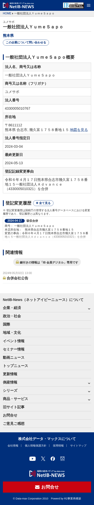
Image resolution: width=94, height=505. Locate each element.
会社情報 (13, 445)
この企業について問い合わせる (26, 42)
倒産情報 (10, 382)
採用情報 (58, 445)
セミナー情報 (13, 349)
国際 (6, 324)
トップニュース (15, 366)
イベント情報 (13, 341)
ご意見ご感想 (13, 423)
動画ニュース (13, 357)
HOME (7, 13)
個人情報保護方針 (35, 445)
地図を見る (79, 130)
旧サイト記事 (13, 407)
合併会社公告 (17, 278)
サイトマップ (78, 445)
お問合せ (10, 415)
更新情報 (10, 374)
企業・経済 (12, 308)
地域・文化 (12, 333)
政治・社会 (12, 316)
